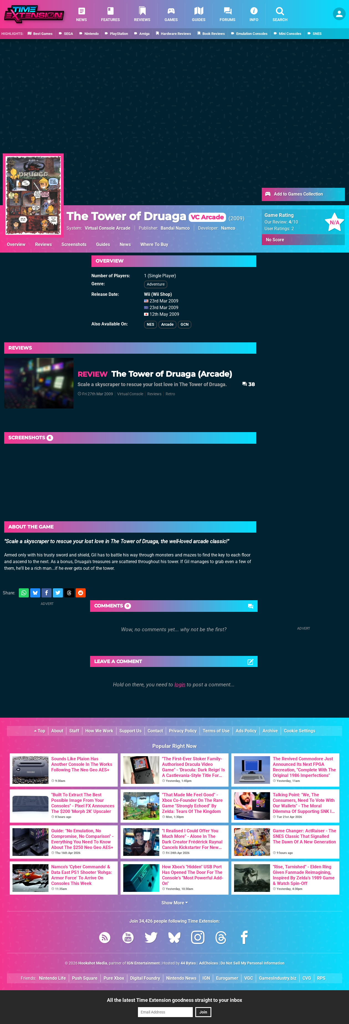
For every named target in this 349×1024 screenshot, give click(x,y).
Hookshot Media (92, 963)
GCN (185, 324)
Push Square (84, 978)
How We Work (99, 730)
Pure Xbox (114, 978)
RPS (321, 978)
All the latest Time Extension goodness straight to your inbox (174, 1000)
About (57, 730)
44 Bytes (188, 963)
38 (248, 384)
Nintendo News (181, 978)
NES (150, 324)
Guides (103, 244)
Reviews (43, 244)
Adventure (156, 284)
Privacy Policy (183, 730)
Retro (170, 394)
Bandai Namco (175, 228)
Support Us (130, 730)
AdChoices (208, 963)
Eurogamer (227, 978)
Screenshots (73, 244)
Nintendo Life (52, 978)
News (125, 244)
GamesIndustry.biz (277, 978)
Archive (270, 730)
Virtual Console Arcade (107, 228)
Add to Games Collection (294, 194)
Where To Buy (154, 244)
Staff (74, 730)
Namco (228, 228)
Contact (155, 730)
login (179, 684)
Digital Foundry (145, 978)
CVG (306, 978)
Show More (174, 902)
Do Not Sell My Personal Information (252, 963)
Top (39, 730)
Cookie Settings (299, 730)
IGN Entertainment (143, 963)
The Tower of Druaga (146, 216)
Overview (16, 244)
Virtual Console (130, 394)
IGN (206, 978)
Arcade (167, 324)
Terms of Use (216, 730)
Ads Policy (246, 730)
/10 (293, 222)
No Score (275, 239)
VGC (248, 978)
